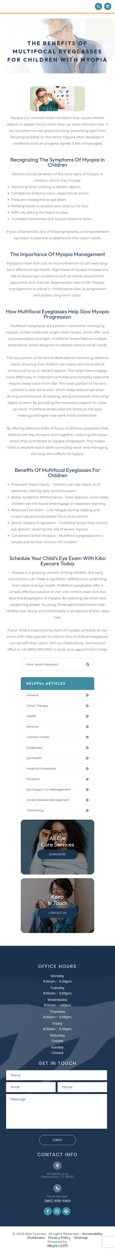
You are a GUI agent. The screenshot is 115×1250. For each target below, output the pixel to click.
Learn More (57, 854)
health (31, 716)
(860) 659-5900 (57, 1201)
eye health (34, 758)
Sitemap (81, 1237)
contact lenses (38, 737)
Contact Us (57, 913)
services (32, 727)
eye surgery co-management (48, 789)
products (33, 779)
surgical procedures (41, 768)
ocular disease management (48, 800)
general (32, 695)
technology (35, 810)
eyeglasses (34, 748)
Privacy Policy (59, 1237)
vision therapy (37, 706)
